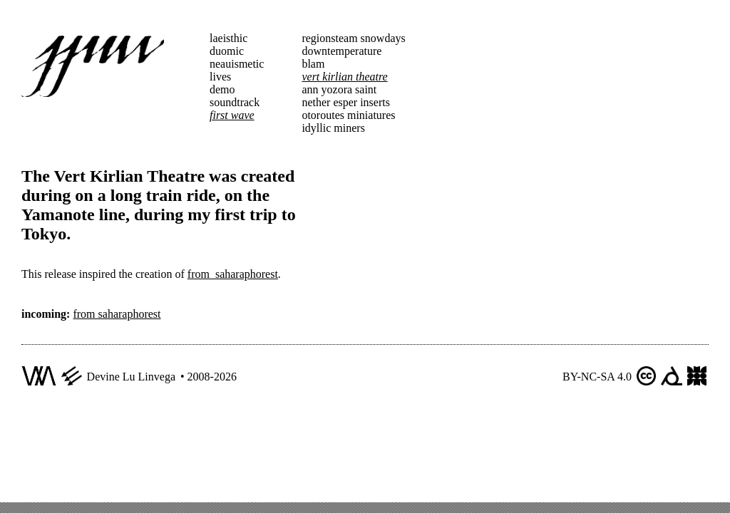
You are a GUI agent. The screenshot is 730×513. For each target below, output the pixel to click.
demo (222, 89)
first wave (232, 115)
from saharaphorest (116, 314)
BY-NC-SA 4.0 (597, 376)
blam (313, 64)
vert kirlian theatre (344, 77)
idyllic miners (333, 128)
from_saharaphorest (232, 274)
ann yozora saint (339, 89)
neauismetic (237, 64)
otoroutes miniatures (348, 115)
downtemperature (341, 51)
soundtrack (234, 102)
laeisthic (228, 38)
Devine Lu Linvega (131, 376)
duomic (227, 51)
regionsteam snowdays (353, 38)
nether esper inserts (346, 102)
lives (220, 77)
